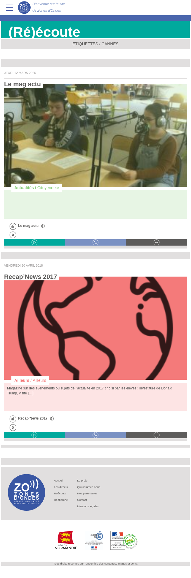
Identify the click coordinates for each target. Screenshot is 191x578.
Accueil (58, 480)
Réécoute (60, 493)
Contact (82, 499)
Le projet (82, 480)
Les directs (61, 487)
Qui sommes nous (88, 487)
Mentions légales (88, 506)
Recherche (61, 499)
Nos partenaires (87, 493)
